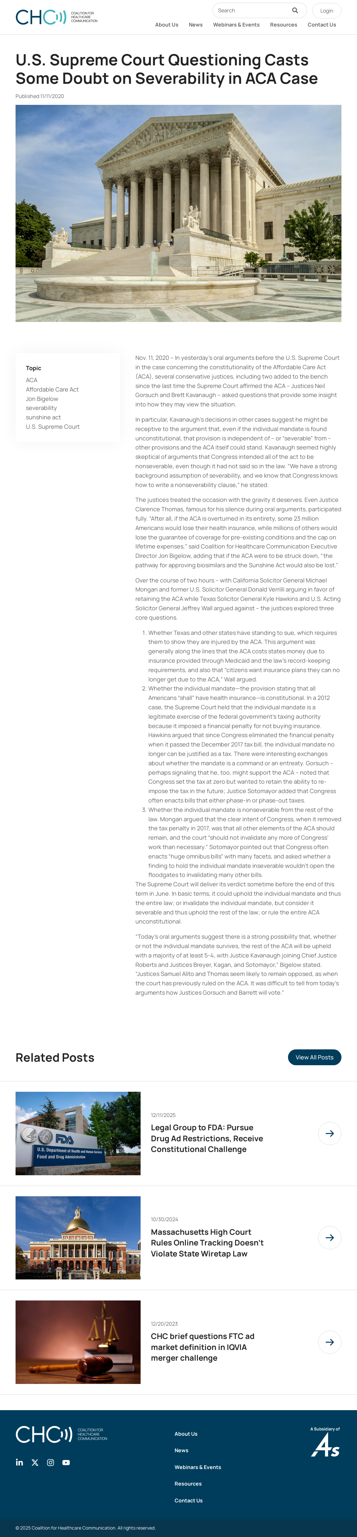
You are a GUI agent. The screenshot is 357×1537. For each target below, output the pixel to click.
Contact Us (322, 24)
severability (41, 408)
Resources (283, 24)
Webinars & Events (236, 24)
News (196, 24)
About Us (166, 24)
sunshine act (43, 417)
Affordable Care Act (52, 389)
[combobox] (249, 10)
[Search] (296, 10)
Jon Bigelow (42, 399)
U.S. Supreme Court (53, 426)
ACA (31, 380)
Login (326, 10)
